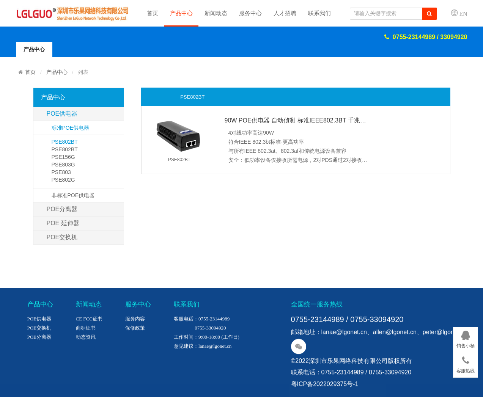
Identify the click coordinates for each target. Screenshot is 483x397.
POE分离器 (62, 209)
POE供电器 (62, 113)
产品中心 (181, 13)
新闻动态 (216, 13)
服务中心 (250, 13)
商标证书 (86, 356)
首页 (152, 13)
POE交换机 (62, 237)
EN (463, 14)
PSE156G (63, 157)
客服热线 (465, 363)
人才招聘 (285, 13)
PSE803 (61, 172)
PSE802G (63, 180)
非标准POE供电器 (73, 195)
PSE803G (63, 165)
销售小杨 (465, 338)
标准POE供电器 (71, 128)
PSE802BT (65, 142)
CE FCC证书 (89, 347)
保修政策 (135, 356)
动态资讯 (86, 365)
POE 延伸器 (63, 223)
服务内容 (135, 347)
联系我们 (319, 13)
